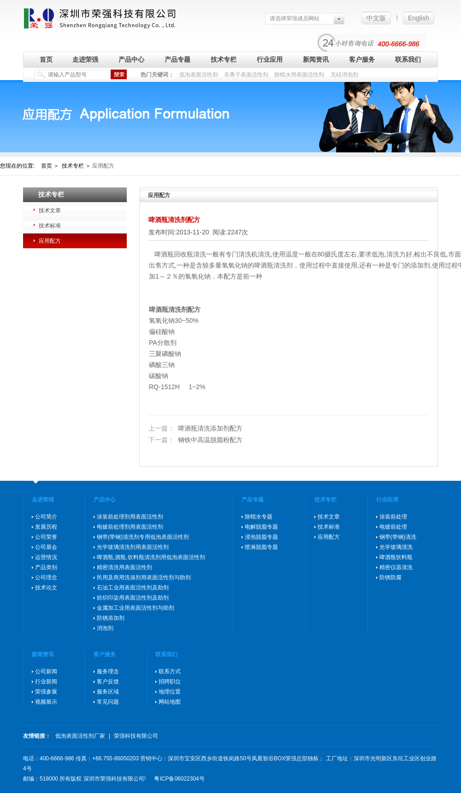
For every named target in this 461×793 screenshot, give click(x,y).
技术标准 (50, 225)
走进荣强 (85, 59)
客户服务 (362, 59)
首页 (46, 59)
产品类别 (46, 567)
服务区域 (108, 691)
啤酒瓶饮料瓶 (396, 557)
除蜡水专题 (258, 516)
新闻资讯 (316, 59)
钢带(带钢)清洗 (397, 537)
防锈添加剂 (110, 618)
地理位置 (170, 691)
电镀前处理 (393, 527)
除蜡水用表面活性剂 (299, 74)
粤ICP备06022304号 (179, 779)
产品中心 (131, 59)
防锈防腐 (390, 577)
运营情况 (46, 557)
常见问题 (108, 702)
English (418, 18)
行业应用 (270, 59)
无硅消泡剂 (344, 74)
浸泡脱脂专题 (261, 537)
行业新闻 (46, 681)
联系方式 (170, 671)
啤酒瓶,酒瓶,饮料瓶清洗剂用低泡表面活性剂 (151, 557)
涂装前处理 (393, 516)
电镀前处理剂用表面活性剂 (130, 527)
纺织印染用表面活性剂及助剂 (133, 598)
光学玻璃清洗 (396, 547)
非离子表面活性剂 (246, 74)
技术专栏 (223, 59)
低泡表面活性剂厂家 (80, 736)
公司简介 (46, 516)
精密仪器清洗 (396, 567)
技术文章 (50, 210)
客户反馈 (108, 681)
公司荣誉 (46, 537)
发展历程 (46, 527)
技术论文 (46, 587)
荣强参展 (46, 691)
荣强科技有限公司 (136, 736)
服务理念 (108, 671)
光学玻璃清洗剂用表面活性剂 (133, 547)
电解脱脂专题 (261, 527)
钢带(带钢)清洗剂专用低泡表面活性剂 (143, 537)
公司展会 (46, 547)
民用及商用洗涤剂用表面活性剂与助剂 (144, 577)
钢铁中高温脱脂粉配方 (195, 439)
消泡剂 (105, 628)
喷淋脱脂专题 (261, 547)
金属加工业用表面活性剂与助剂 (135, 608)
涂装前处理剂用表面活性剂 (130, 516)
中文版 (376, 18)
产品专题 (177, 59)
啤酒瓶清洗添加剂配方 (195, 428)
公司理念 (46, 577)
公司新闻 (46, 671)
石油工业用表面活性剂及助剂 (133, 587)
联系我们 (408, 59)
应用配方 (50, 241)
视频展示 (46, 702)
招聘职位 (170, 681)
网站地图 (170, 702)
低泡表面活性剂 (198, 74)
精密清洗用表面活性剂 (124, 567)
